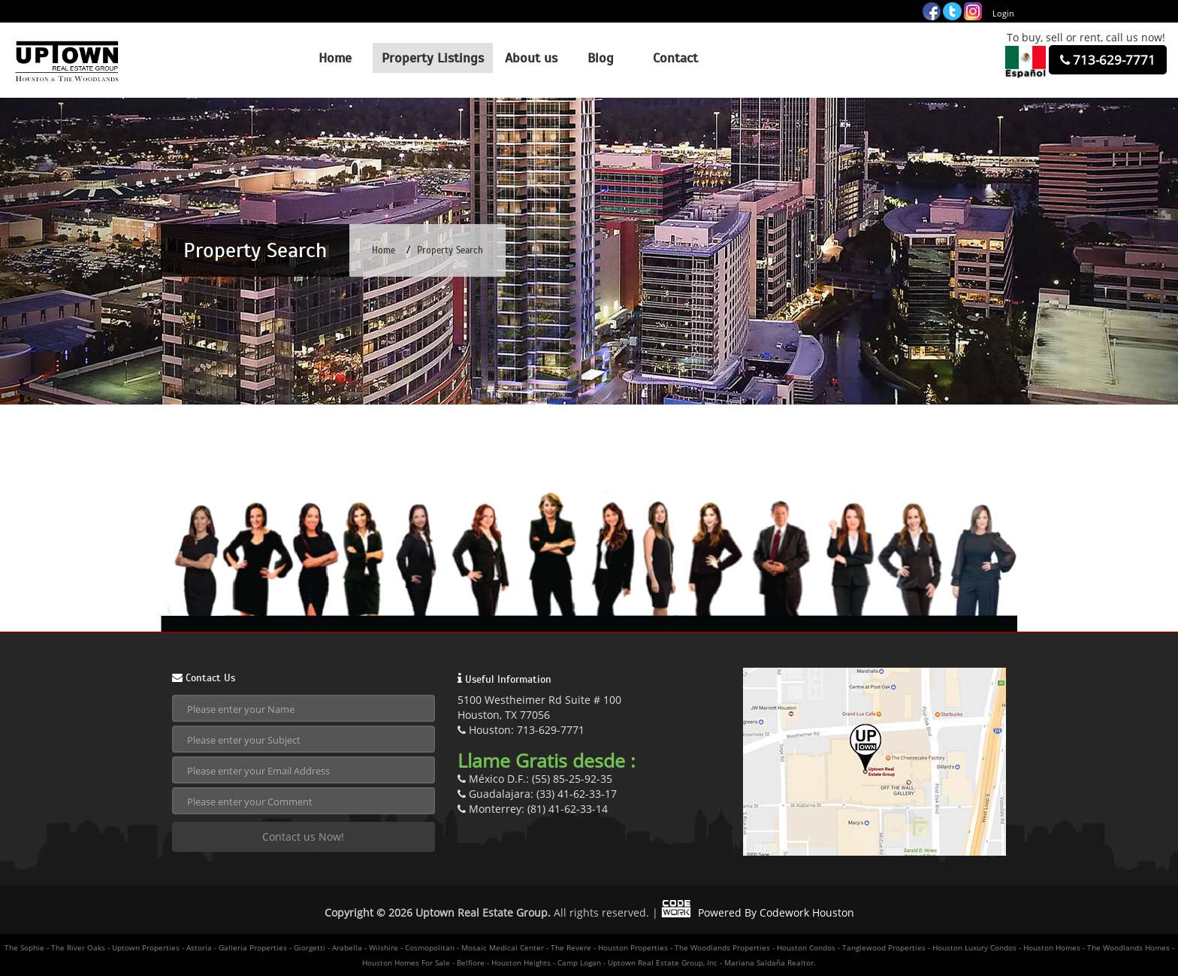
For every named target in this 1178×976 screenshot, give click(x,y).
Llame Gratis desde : (547, 760)
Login (1003, 13)
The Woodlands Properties (722, 947)
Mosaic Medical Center (502, 947)
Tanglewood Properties (884, 947)
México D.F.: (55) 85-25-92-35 (535, 778)
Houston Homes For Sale (406, 962)
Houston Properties (633, 947)
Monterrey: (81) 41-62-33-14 (533, 809)
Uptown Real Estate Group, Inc (662, 962)
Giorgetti (309, 947)
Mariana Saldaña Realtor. (770, 962)
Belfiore (471, 962)
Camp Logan (579, 962)
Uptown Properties (146, 947)
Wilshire (383, 947)
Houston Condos (806, 947)
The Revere (571, 947)
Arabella (347, 947)
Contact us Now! (303, 836)
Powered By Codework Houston (757, 912)
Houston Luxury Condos (974, 947)
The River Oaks (78, 947)
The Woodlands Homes (1128, 947)
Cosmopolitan (430, 947)
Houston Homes (1051, 947)
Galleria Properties (253, 947)
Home (383, 250)
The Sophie (24, 947)
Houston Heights (521, 962)
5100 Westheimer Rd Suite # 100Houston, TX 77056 (539, 707)
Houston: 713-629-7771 (521, 730)
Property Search (450, 250)
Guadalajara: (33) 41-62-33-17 (537, 794)
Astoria (199, 947)
